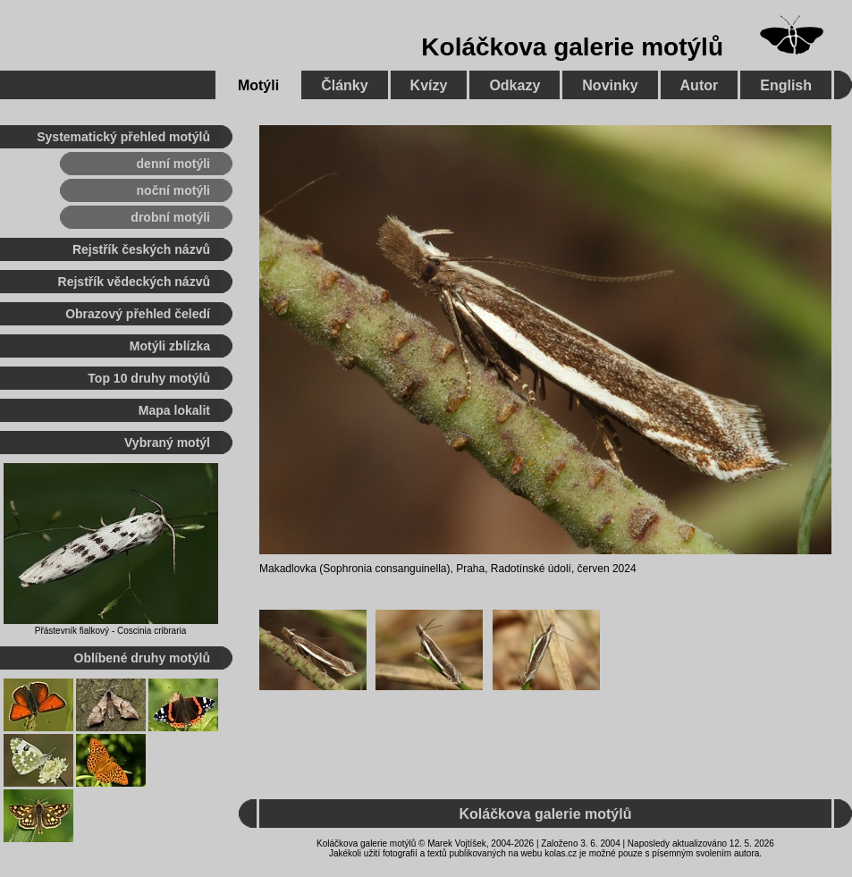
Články (344, 85)
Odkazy (514, 85)
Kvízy (429, 85)
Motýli (258, 85)
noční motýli (173, 190)
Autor (699, 85)
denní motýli (173, 163)
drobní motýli (170, 217)
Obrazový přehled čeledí (137, 314)
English (786, 85)
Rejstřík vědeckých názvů (134, 281)
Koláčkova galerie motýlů (572, 47)
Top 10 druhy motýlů (149, 378)
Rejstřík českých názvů (141, 249)
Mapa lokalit (174, 410)
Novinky (609, 85)
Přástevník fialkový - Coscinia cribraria (111, 631)
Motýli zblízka (170, 346)
